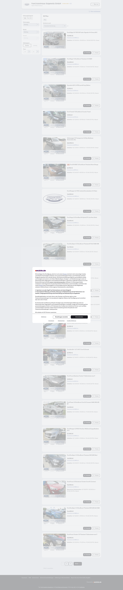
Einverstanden (79, 317)
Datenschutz (61, 320)
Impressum (51, 320)
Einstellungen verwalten (61, 317)
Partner (65, 274)
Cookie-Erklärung (71, 320)
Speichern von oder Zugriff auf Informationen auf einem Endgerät (53, 290)
